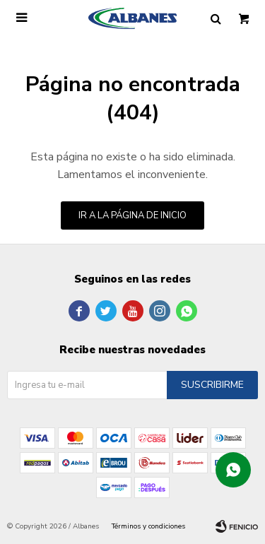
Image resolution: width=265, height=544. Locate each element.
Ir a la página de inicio (132, 215)
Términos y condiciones (148, 526)
